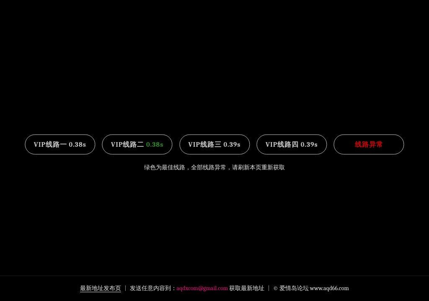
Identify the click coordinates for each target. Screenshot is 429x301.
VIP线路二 (137, 144)
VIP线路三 (215, 144)
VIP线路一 (60, 144)
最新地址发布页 (100, 288)
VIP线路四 (292, 144)
